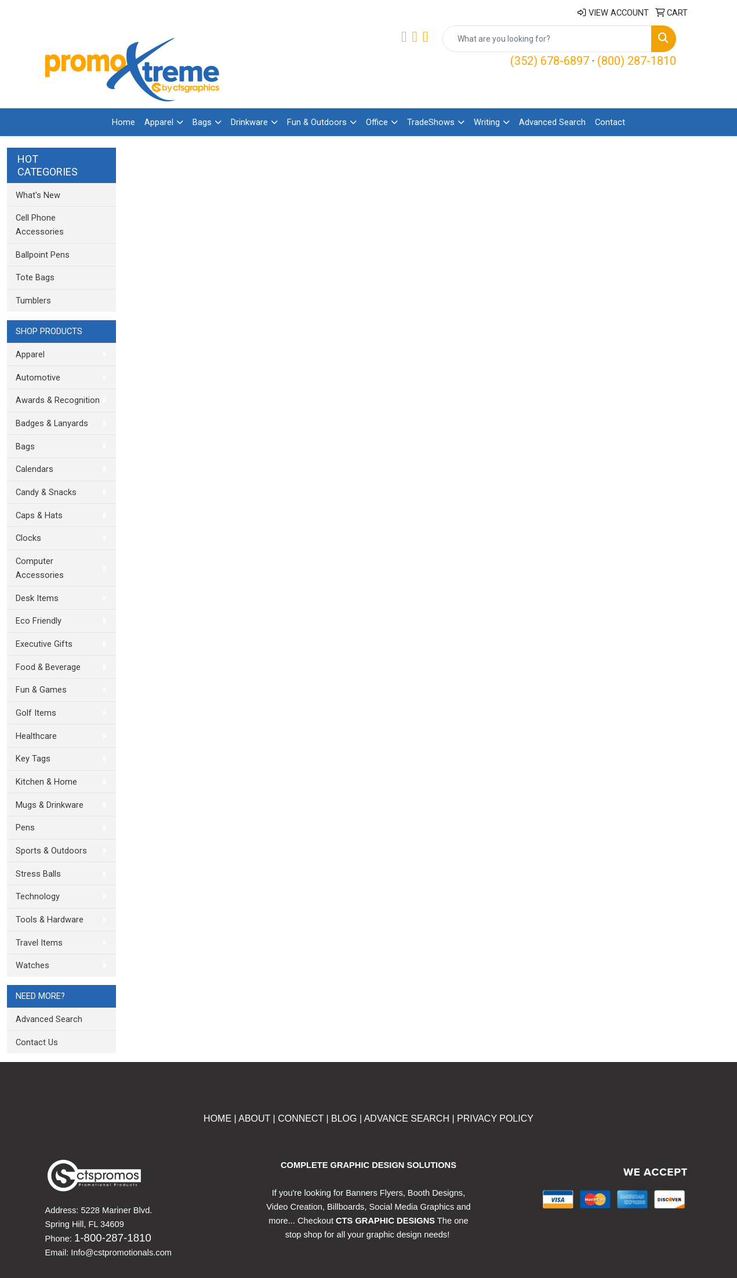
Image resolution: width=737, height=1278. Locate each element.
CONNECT (301, 1118)
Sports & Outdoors (51, 850)
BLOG (344, 1118)
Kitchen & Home (46, 782)
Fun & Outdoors (317, 122)
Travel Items (39, 943)
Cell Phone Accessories (40, 225)
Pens (25, 827)
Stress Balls (38, 874)
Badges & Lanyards (52, 423)
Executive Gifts (44, 644)
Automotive (38, 377)
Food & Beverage (48, 667)
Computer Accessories (40, 568)
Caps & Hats (39, 515)
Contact (610, 122)
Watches (32, 965)
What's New (38, 195)
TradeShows (431, 122)
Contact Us (37, 1042)
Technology (38, 896)
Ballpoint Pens (43, 255)
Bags (202, 122)
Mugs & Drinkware (49, 805)
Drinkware (249, 122)
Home (123, 122)
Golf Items (36, 713)
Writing (487, 122)
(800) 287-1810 (636, 61)
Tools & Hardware (49, 919)
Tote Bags (35, 277)
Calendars (34, 469)
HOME (217, 1118)
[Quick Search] (547, 38)
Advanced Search (552, 122)
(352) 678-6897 (549, 61)
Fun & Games (41, 689)
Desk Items (37, 598)
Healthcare (36, 736)
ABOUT (253, 1118)
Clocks (28, 538)
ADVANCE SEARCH (406, 1118)
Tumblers (33, 300)
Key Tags (33, 758)
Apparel (158, 122)
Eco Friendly (38, 621)
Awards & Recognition (58, 400)
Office (377, 122)
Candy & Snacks (46, 492)
